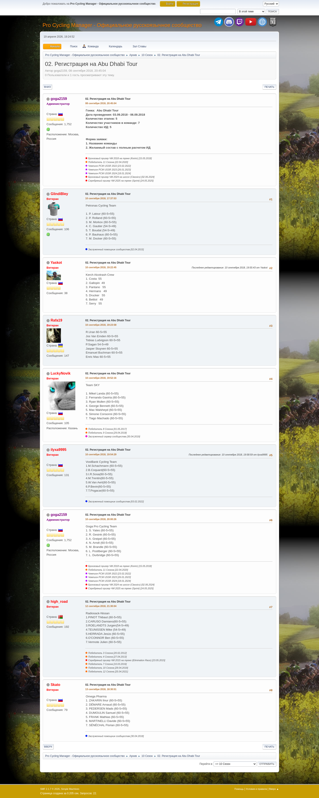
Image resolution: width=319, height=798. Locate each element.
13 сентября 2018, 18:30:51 (101, 689)
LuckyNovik (60, 373)
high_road (59, 601)
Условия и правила (256, 789)
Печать (269, 87)
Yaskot (56, 262)
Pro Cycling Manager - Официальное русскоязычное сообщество (122, 25)
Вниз (47, 87)
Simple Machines (70, 789)
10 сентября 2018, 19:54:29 (101, 454)
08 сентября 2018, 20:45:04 (101, 103)
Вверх (48, 746)
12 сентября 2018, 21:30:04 (101, 606)
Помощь (239, 789)
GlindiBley (59, 194)
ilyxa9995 (58, 450)
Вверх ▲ (274, 789)
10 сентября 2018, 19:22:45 (101, 267)
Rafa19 (56, 320)
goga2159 (59, 99)
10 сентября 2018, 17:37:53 (101, 198)
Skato (55, 685)
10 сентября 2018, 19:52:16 (101, 378)
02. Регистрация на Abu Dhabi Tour (108, 98)
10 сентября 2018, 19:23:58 (101, 324)
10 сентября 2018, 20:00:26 (101, 519)
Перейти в (205, 763)
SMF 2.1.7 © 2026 (50, 789)
